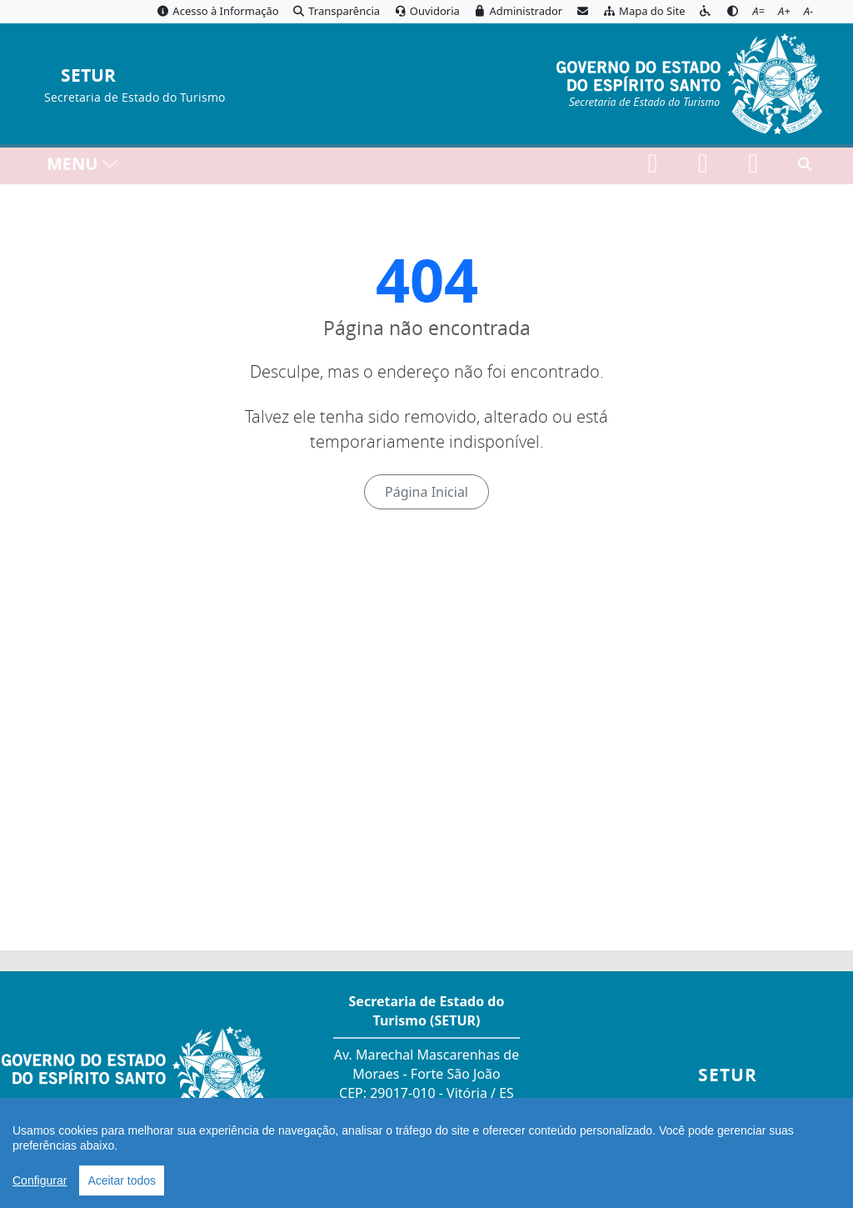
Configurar (39, 1180)
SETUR (88, 76)
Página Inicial (426, 492)
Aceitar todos (121, 1180)
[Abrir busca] (804, 167)
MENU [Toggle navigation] (83, 167)
